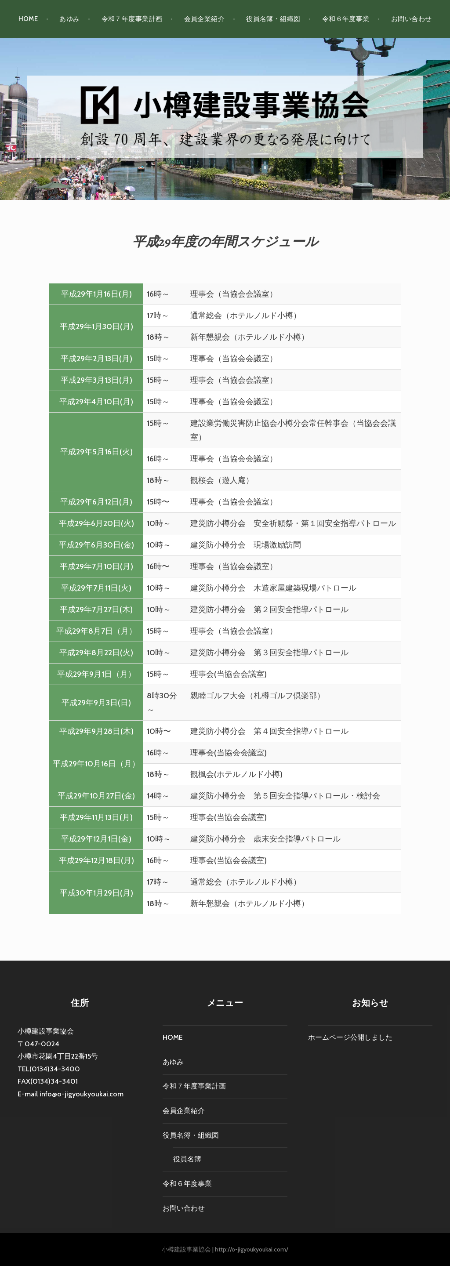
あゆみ (69, 19)
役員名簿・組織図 (273, 19)
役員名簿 (187, 1159)
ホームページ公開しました (350, 1037)
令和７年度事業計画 (132, 19)
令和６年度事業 (346, 19)
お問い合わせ (411, 19)
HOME (28, 19)
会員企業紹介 (204, 19)
